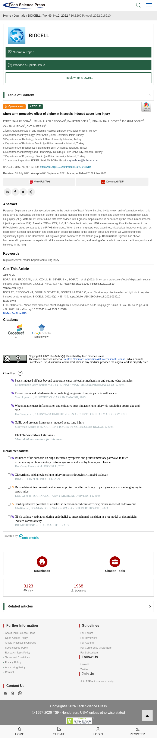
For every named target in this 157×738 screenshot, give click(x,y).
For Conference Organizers (96, 647)
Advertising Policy (15, 667)
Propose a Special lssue (26, 65)
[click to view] (41, 336)
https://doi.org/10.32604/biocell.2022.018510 (65, 166)
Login (98, 731)
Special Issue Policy (16, 647)
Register (137, 731)
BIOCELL (34, 15)
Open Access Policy (16, 637)
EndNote (17, 313)
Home (7, 15)
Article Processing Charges (20, 642)
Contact (9, 672)
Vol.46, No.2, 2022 (55, 15)
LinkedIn (85, 664)
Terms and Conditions (17, 657)
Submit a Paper (21, 52)
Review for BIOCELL (79, 77)
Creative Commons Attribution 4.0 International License (94, 359)
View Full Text (39, 182)
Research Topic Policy (17, 652)
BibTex (7, 313)
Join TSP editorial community (97, 681)
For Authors (87, 642)
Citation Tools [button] (115, 564)
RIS (24, 313)
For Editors (87, 633)
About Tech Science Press (20, 633)
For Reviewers (89, 637)
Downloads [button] (42, 564)
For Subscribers (90, 652)
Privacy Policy (13, 662)
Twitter (84, 669)
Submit (59, 731)
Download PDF (112, 182)
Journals (19, 15)
